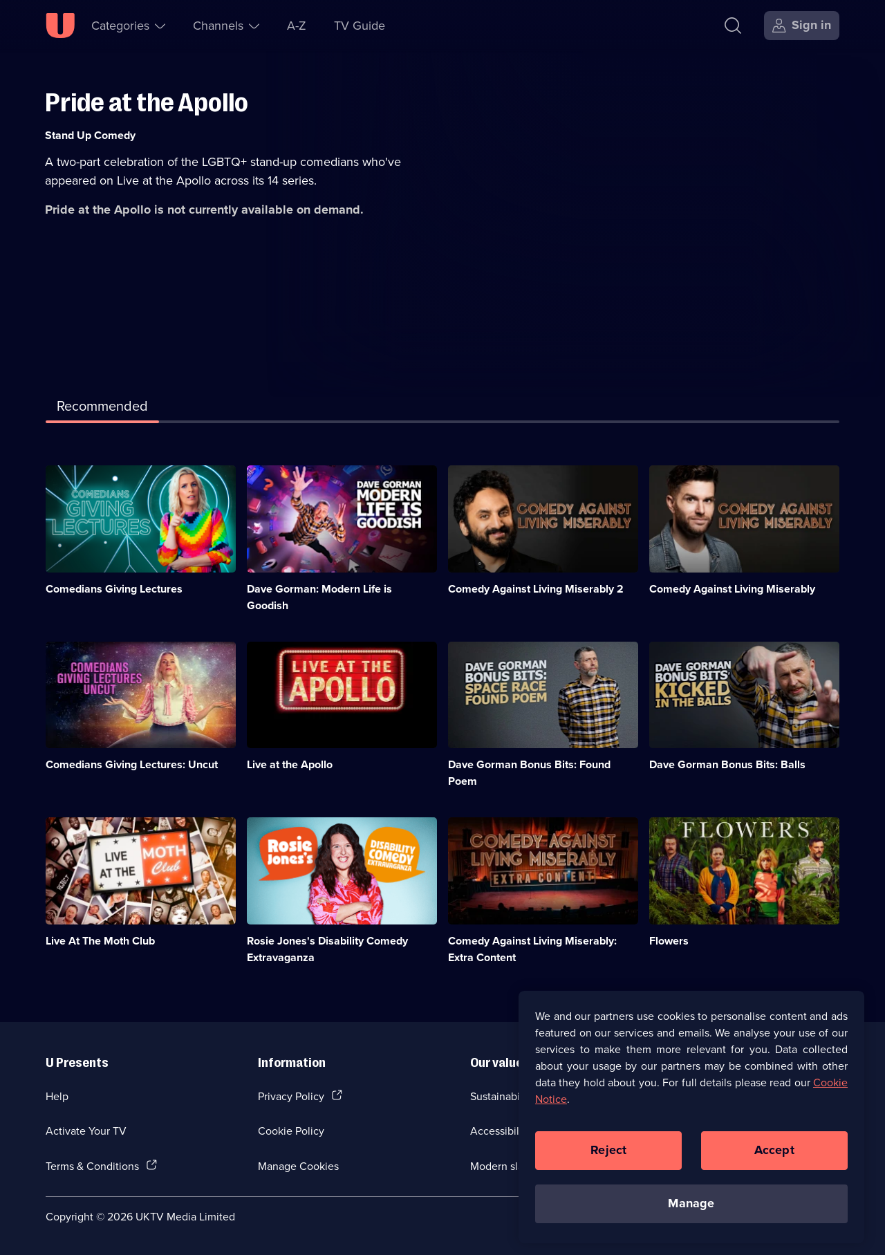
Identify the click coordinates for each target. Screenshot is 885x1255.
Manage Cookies (298, 1165)
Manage (691, 1212)
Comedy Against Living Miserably (732, 589)
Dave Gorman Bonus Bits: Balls (727, 764)
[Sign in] (801, 25)
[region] (691, 1125)
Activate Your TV (86, 1130)
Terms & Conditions (92, 1165)
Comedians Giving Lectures (114, 589)
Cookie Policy (291, 1130)
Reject (608, 1159)
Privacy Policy (291, 1096)
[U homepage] (60, 25)
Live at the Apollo (290, 764)
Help (57, 1096)
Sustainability (502, 1096)
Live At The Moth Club (100, 941)
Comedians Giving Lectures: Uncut (132, 764)
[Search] (736, 25)
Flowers (669, 941)
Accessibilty (499, 1130)
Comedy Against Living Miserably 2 (536, 589)
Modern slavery (507, 1165)
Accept (774, 1159)
